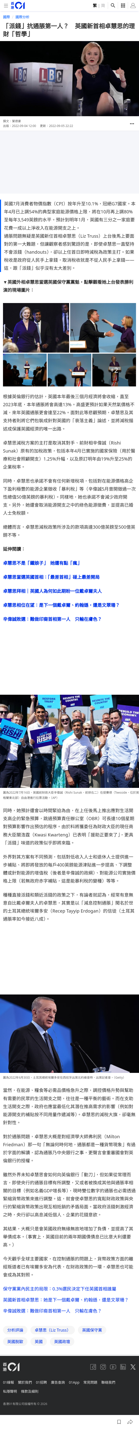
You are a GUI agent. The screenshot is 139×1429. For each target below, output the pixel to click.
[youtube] (113, 1367)
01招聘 (41, 1382)
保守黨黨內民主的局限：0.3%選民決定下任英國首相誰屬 (59, 1289)
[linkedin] (123, 1367)
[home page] (18, 5)
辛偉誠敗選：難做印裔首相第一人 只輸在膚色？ (52, 1311)
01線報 (8, 1382)
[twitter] (133, 1367)
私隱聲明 (10, 1391)
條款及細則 (29, 1391)
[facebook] (93, 1367)
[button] (132, 124)
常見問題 (90, 1382)
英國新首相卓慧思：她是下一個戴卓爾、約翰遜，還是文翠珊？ (66, 1300)
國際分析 (22, 17)
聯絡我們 (108, 1382)
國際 (6, 17)
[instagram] (103, 1367)
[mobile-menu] (6, 6)
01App (74, 1382)
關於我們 (25, 1382)
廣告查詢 (58, 1382)
